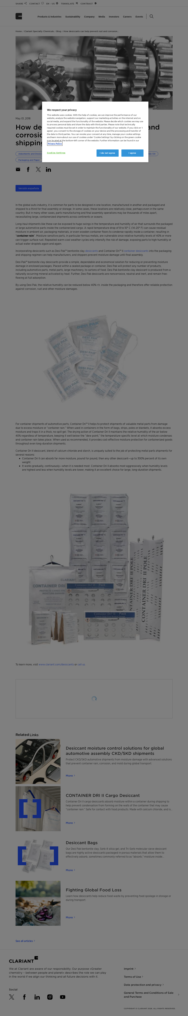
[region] (95, 132)
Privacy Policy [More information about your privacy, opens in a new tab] (55, 143)
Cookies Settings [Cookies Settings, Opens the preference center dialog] (56, 152)
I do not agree (107, 153)
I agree (132, 153)
